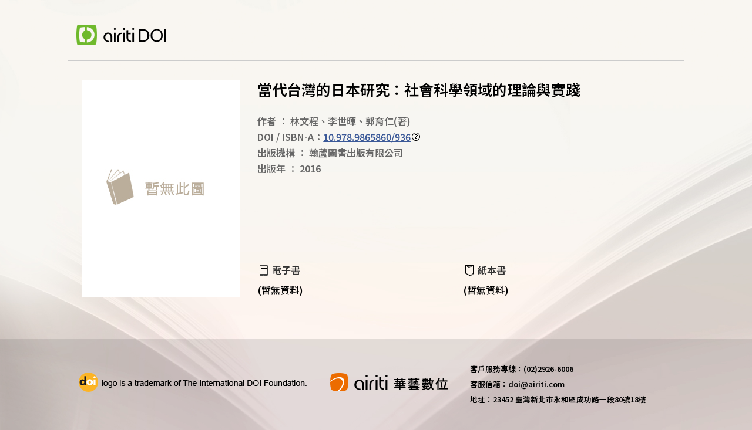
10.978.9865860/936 (367, 137)
